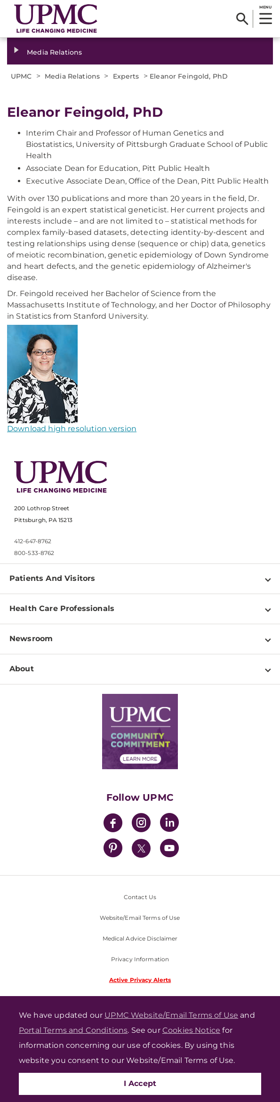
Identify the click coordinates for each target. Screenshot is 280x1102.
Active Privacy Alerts (140, 979)
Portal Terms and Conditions (73, 1030)
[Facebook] (113, 824)
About (21, 668)
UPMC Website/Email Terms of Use (171, 1015)
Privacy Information (140, 959)
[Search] (242, 19)
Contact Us (140, 897)
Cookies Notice (191, 1030)
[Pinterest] (113, 849)
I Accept (140, 1083)
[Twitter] (141, 848)
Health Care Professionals (61, 608)
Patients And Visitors (52, 578)
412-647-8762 (32, 541)
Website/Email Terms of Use (140, 917)
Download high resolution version (71, 428)
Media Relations (54, 52)
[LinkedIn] (169, 824)
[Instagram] (141, 824)
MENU (265, 7)
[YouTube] (169, 849)
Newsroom (31, 638)
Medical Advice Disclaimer (140, 938)
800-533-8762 (34, 552)
